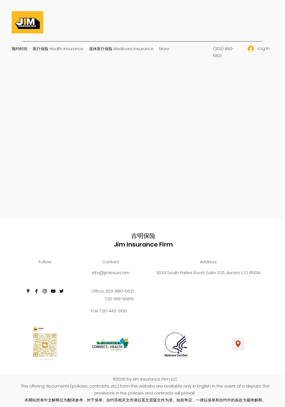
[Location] (238, 344)
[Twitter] (61, 291)
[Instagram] (45, 291)
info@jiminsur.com (110, 273)
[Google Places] (28, 291)
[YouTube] (53, 291)
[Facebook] (36, 291)
